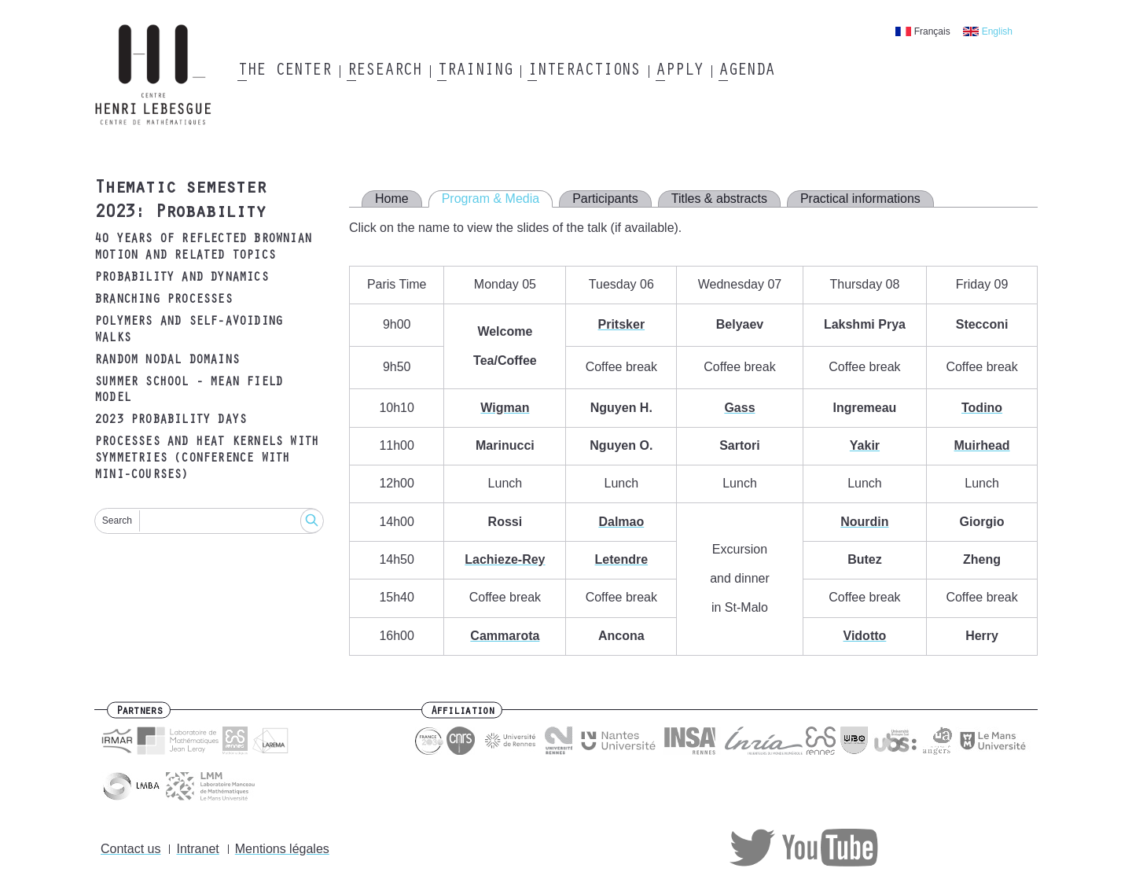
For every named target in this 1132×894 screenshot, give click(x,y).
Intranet (197, 848)
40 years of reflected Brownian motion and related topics (202, 248)
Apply (679, 71)
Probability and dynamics (181, 278)
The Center (284, 71)
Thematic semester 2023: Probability (180, 201)
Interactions (583, 71)
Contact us (130, 848)
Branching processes (163, 300)
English (997, 31)
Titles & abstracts (719, 198)
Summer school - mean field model (188, 391)
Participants (605, 198)
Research (384, 71)
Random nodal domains (166, 361)
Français (932, 31)
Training (474, 71)
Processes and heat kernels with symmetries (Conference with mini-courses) (206, 459)
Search (117, 520)
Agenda (746, 71)
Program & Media (491, 198)
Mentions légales (282, 848)
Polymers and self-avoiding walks (188, 330)
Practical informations (860, 198)
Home (392, 198)
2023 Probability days (170, 420)
